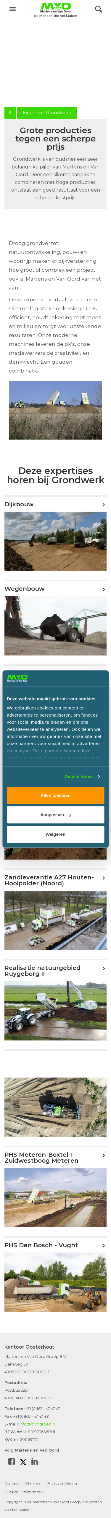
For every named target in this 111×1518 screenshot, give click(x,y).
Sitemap (32, 1483)
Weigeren (55, 834)
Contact (11, 1483)
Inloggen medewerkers (23, 1491)
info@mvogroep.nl (38, 1424)
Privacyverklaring (61, 1483)
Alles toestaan (56, 795)
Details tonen (79, 776)
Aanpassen (55, 814)
